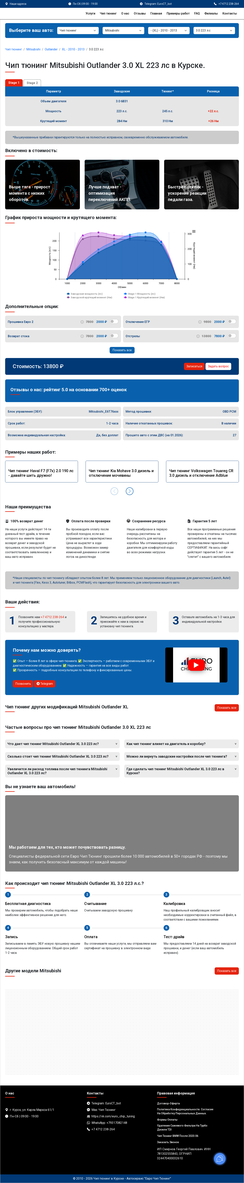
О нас (125, 13)
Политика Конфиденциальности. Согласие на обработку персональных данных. (185, 1111)
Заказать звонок (168, 1142)
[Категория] (78, 30)
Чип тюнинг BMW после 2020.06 (177, 1135)
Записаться (194, 366)
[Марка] (123, 30)
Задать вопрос (218, 366)
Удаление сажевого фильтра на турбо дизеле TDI (182, 1127)
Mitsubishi (33, 49)
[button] (129, 491)
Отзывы (140, 13)
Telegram (45, 683)
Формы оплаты (167, 1119)
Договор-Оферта (168, 1103)
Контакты (229, 13)
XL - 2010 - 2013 (73, 49)
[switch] (114, 321)
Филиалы (211, 13)
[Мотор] (214, 30)
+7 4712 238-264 (52, 617)
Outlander (51, 49)
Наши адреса (18, 3)
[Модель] (169, 30)
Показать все (122, 350)
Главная (156, 13)
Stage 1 (13, 83)
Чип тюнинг (108, 13)
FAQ (197, 13)
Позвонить (23, 683)
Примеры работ (178, 13)
